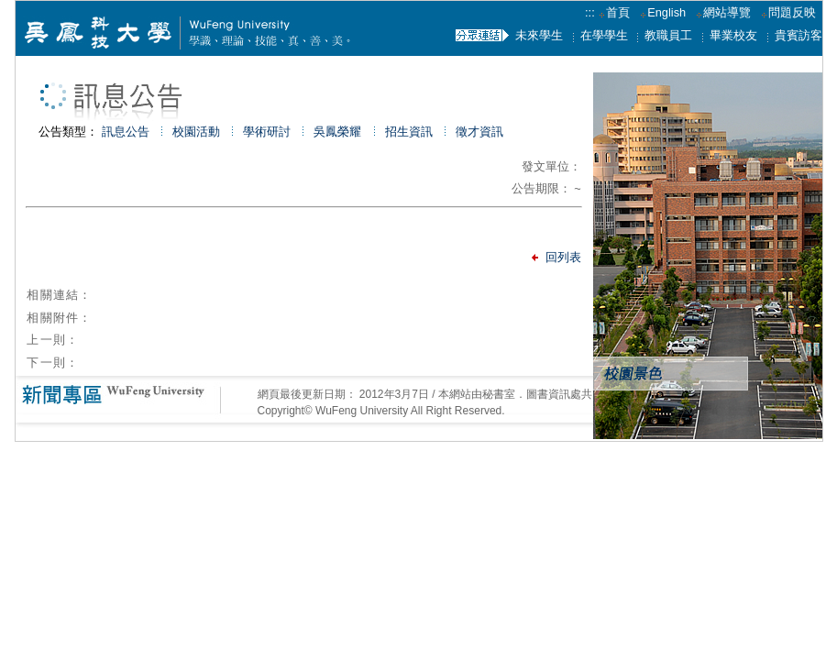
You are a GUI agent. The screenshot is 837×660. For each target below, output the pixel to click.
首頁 (614, 12)
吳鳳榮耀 (337, 131)
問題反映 (792, 12)
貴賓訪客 (798, 35)
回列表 (563, 257)
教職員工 (668, 35)
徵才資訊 (479, 131)
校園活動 (196, 131)
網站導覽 (727, 12)
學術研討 (267, 131)
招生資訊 (409, 131)
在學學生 (604, 35)
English (666, 12)
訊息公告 (125, 131)
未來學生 (539, 35)
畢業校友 (733, 35)
